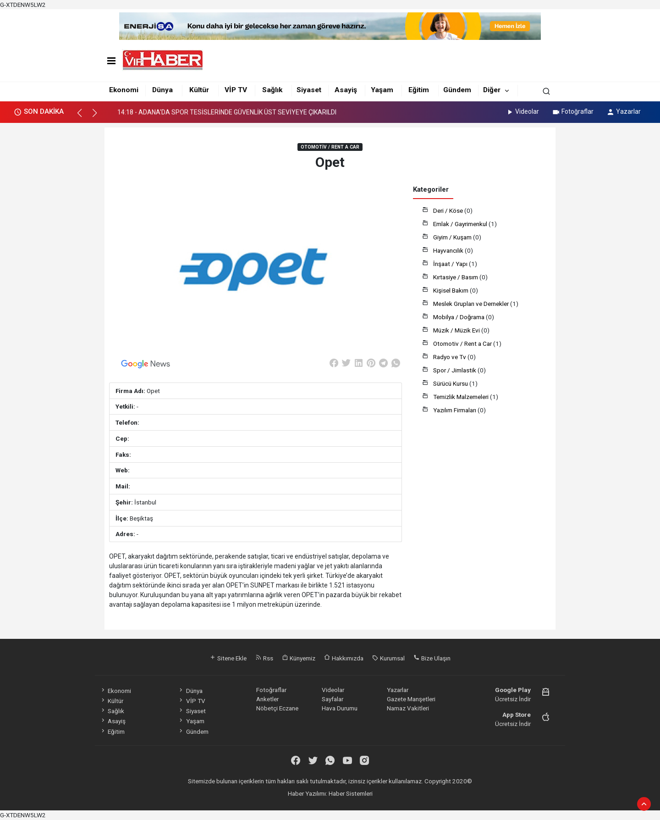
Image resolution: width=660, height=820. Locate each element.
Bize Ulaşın (432, 658)
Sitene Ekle (228, 658)
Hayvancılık (449, 250)
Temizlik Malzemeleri (461, 396)
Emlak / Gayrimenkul (461, 223)
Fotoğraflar (573, 111)
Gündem (457, 90)
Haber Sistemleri (351, 793)
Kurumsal (388, 658)
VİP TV (236, 90)
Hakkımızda (343, 658)
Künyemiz (298, 658)
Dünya (162, 90)
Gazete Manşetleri (411, 699)
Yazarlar (623, 111)
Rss (264, 658)
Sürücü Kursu (451, 383)
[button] (83, 117)
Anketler (267, 699)
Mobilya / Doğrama (459, 317)
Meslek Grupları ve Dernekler (471, 303)
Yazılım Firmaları (455, 410)
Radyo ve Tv (450, 356)
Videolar (522, 111)
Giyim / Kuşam (453, 237)
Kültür (199, 90)
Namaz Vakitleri (408, 708)
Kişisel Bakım (451, 290)
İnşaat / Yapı (451, 263)
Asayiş (346, 90)
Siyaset (309, 90)
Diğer (491, 90)
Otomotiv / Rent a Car (463, 343)
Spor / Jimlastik (455, 370)
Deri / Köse (448, 210)
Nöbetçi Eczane (277, 708)
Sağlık (272, 90)
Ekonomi (123, 90)
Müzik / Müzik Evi (457, 330)
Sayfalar (332, 699)
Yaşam (382, 90)
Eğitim (418, 90)
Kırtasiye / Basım (456, 277)
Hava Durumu (340, 708)
